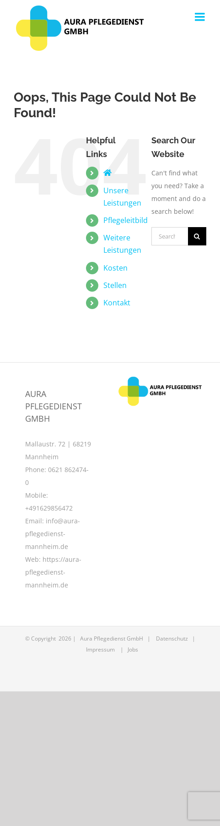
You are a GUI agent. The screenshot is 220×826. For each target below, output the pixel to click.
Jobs (133, 649)
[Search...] (169, 236)
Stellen (115, 285)
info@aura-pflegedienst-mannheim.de (52, 533)
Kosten (115, 268)
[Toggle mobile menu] (200, 16)
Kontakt (116, 303)
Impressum (100, 649)
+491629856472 (49, 508)
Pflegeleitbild (125, 220)
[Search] (197, 236)
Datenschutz (172, 638)
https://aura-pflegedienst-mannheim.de (53, 572)
